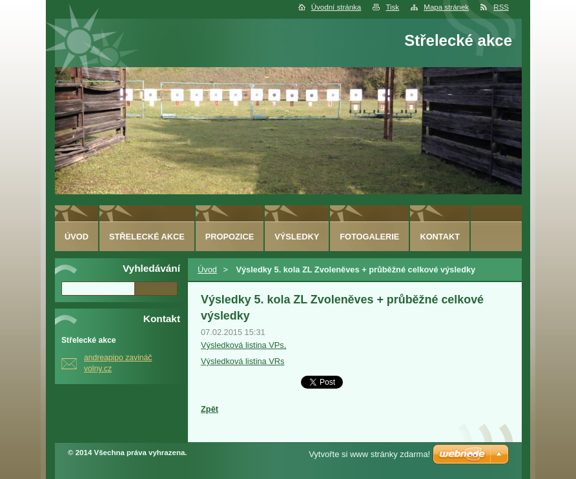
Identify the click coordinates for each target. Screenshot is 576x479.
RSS (501, 7)
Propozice (229, 236)
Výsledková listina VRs (242, 361)
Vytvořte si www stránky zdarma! (369, 454)
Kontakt (440, 236)
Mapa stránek (446, 7)
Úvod (207, 269)
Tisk (392, 7)
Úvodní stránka (336, 7)
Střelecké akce (147, 236)
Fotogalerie (369, 236)
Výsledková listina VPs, (243, 345)
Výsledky (296, 236)
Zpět (209, 409)
